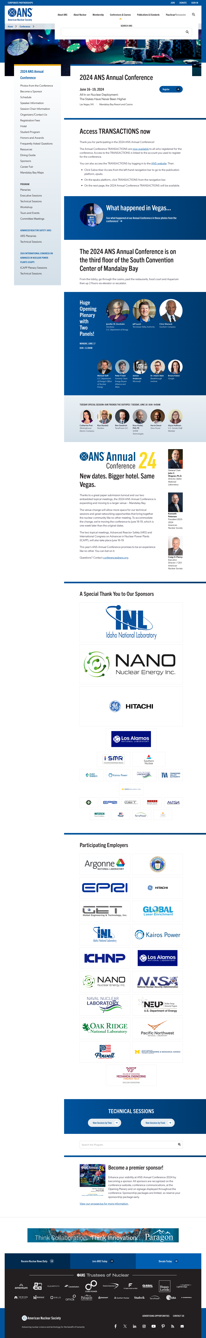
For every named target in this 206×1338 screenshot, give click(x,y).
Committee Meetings (32, 218)
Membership (98, 14)
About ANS (62, 14)
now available (141, 148)
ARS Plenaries (28, 235)
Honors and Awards (32, 137)
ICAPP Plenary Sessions (33, 267)
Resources (26, 149)
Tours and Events (29, 212)
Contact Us (178, 1315)
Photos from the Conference (36, 85)
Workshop (26, 207)
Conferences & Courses (120, 14)
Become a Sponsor (31, 91)
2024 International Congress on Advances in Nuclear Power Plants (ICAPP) (36, 257)
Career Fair (26, 166)
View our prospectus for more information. (104, 1203)
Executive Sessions (31, 195)
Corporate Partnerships (20, 2)
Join (173, 2)
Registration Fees (30, 120)
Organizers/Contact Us (33, 114)
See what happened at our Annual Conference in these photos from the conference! (141, 219)
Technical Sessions (31, 201)
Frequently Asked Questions (36, 143)
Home (10, 26)
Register (171, 89)
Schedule (25, 97)
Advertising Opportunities (155, 1315)
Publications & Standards (148, 14)
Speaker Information (32, 103)
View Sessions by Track (159, 1123)
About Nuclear (80, 14)
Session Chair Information (35, 108)
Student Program (30, 132)
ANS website (158, 163)
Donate (183, 2)
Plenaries (25, 189)
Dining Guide (28, 155)
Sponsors (25, 160)
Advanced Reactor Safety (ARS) (35, 230)
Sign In (194, 2)
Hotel (23, 126)
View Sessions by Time (106, 1123)
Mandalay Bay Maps (32, 172)
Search (193, 14)
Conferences (25, 26)
